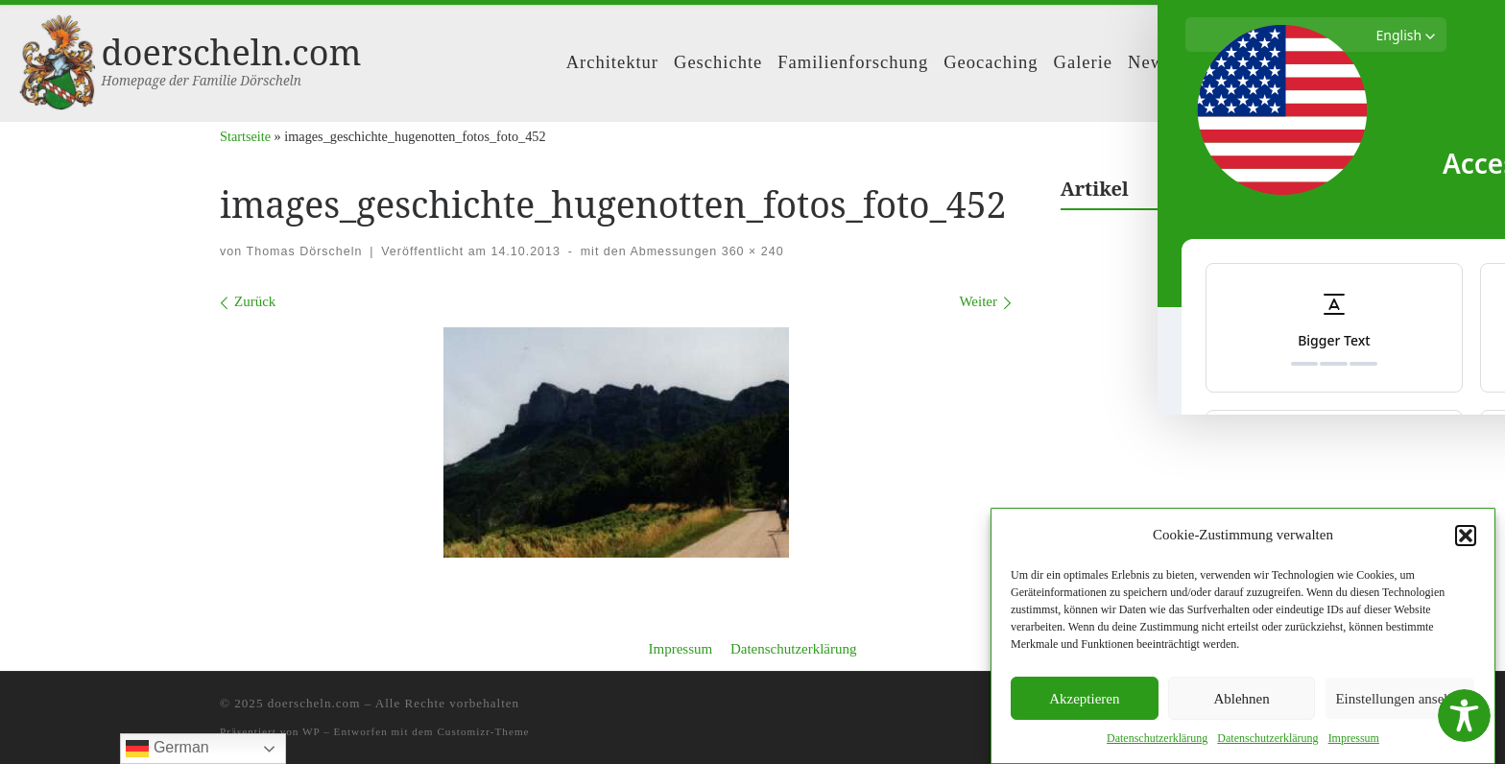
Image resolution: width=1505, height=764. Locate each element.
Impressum (680, 649)
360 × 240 (750, 251)
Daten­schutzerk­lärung (1157, 738)
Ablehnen (1241, 698)
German (167, 748)
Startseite (245, 136)
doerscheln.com (314, 703)
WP (311, 731)
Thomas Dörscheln (305, 251)
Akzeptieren (1084, 698)
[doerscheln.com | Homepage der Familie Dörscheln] (57, 59)
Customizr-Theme (483, 731)
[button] (1465, 535)
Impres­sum (1353, 738)
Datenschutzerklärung (793, 649)
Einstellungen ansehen (1400, 698)
